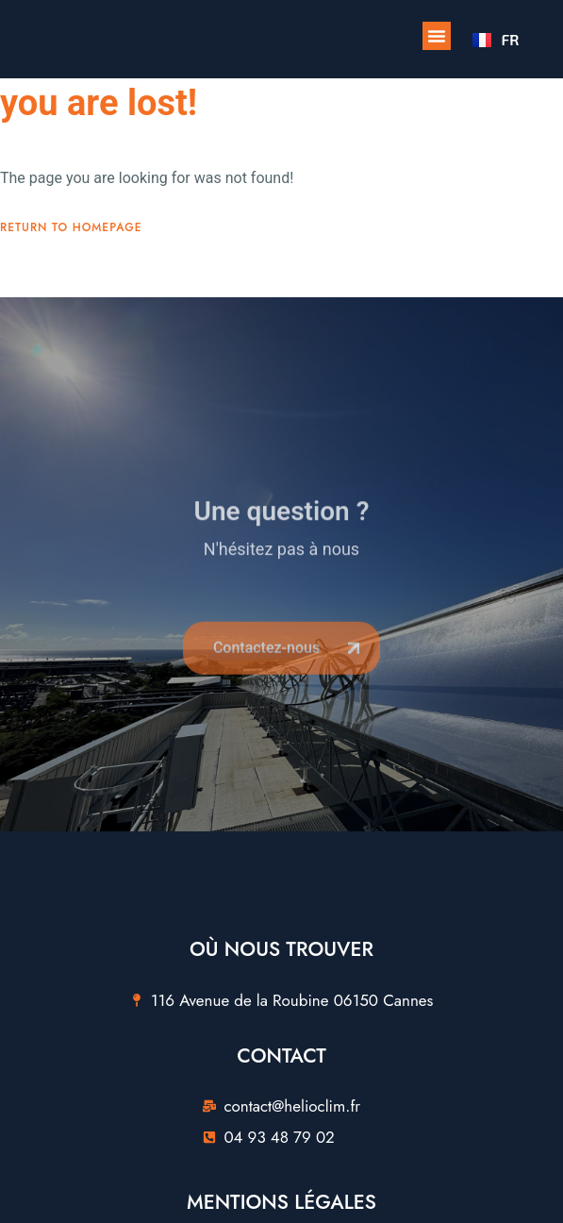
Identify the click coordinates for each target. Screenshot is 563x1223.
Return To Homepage (71, 227)
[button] (436, 36)
